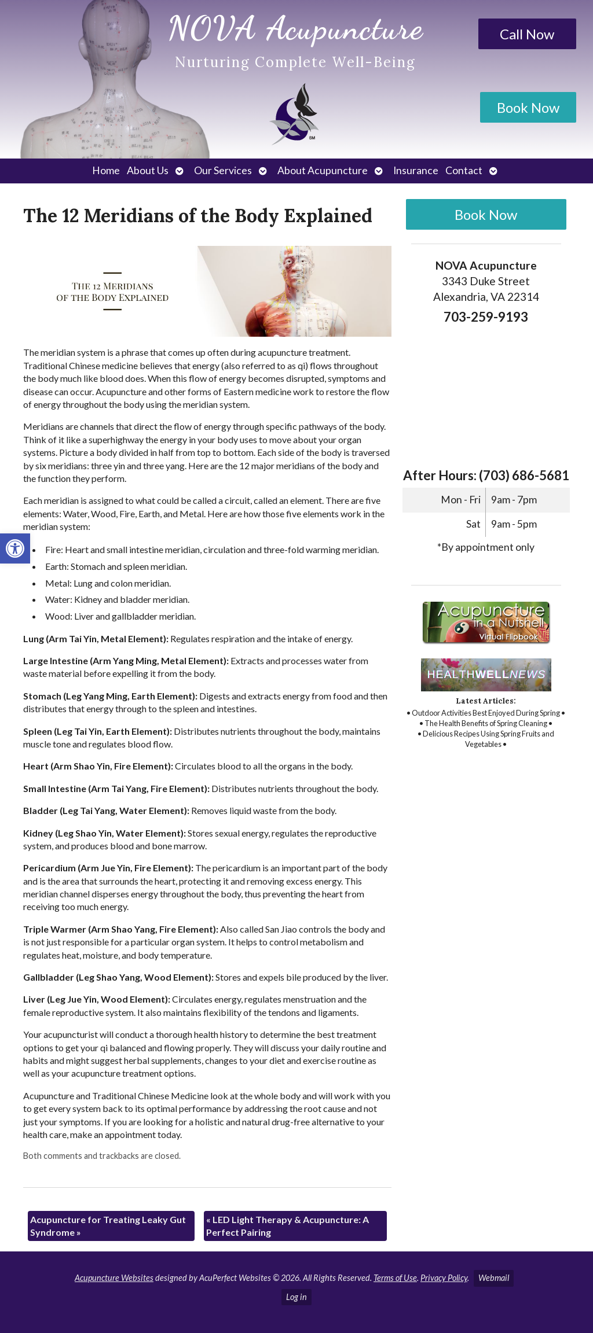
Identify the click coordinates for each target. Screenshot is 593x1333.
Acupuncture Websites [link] (114, 1278)
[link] (15, 548)
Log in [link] (296, 1297)
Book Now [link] (528, 107)
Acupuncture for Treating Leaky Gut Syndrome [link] (108, 1226)
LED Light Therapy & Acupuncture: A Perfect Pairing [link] (287, 1226)
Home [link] (106, 170)
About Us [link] (148, 170)
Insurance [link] (415, 170)
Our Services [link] (223, 170)
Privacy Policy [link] (443, 1278)
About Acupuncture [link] (322, 170)
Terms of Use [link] (395, 1278)
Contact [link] (463, 170)
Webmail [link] (493, 1278)
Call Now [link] (527, 33)
